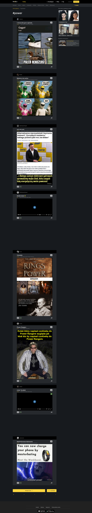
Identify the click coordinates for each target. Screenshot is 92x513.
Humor (19, 5)
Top (63, 1)
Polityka (34, 5)
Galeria (23, 5)
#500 (23, 197)
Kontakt (37, 507)
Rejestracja (76, 1)
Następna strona (29, 490)
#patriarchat (30, 391)
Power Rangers (21, 327)
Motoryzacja (52, 5)
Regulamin (48, 507)
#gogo (32, 24)
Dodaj (24, 1)
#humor (22, 79)
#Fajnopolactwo (32, 130)
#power (24, 24)
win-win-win (20, 129)
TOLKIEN (19, 255)
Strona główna (16, 8)
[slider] (28, 214)
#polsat (30, 24)
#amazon (32, 256)
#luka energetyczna (27, 130)
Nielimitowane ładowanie (25, 441)
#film (21, 391)
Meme (18, 328)
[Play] (18, 215)
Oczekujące (51, 1)
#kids (27, 197)
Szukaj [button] (76, 5)
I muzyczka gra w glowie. (24, 23)
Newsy (47, 5)
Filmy (58, 1)
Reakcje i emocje (41, 5)
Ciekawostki (29, 5)
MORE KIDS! (21, 196)
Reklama (42, 507)
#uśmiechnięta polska (39, 130)
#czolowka (28, 328)
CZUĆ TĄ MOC (21, 390)
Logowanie (70, 1)
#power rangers (28, 79)
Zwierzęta (14, 5)
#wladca (29, 256)
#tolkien (24, 256)
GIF (17, 197)
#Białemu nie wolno (34, 79)
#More (30, 197)
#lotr (21, 256)
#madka (25, 197)
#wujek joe (44, 130)
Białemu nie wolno (22, 78)
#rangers (26, 24)
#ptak (22, 24)
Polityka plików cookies (56, 507)
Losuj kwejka (52, 490)
